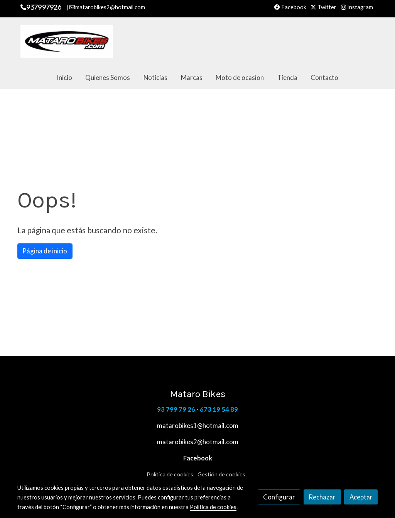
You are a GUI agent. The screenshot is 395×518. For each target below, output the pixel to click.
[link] (66, 41)
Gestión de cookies (221, 474)
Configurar (279, 497)
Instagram (357, 7)
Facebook (290, 7)
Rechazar (322, 497)
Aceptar (361, 497)
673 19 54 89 (219, 409)
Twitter (323, 7)
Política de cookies (170, 474)
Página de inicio (44, 251)
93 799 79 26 (176, 409)
